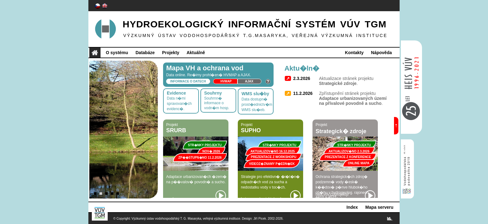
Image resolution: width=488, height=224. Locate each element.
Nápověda (381, 52)
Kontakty (354, 52)
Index (352, 207)
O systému (117, 52)
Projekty (170, 52)
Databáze (144, 52)
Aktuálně (195, 52)
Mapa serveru (379, 207)
